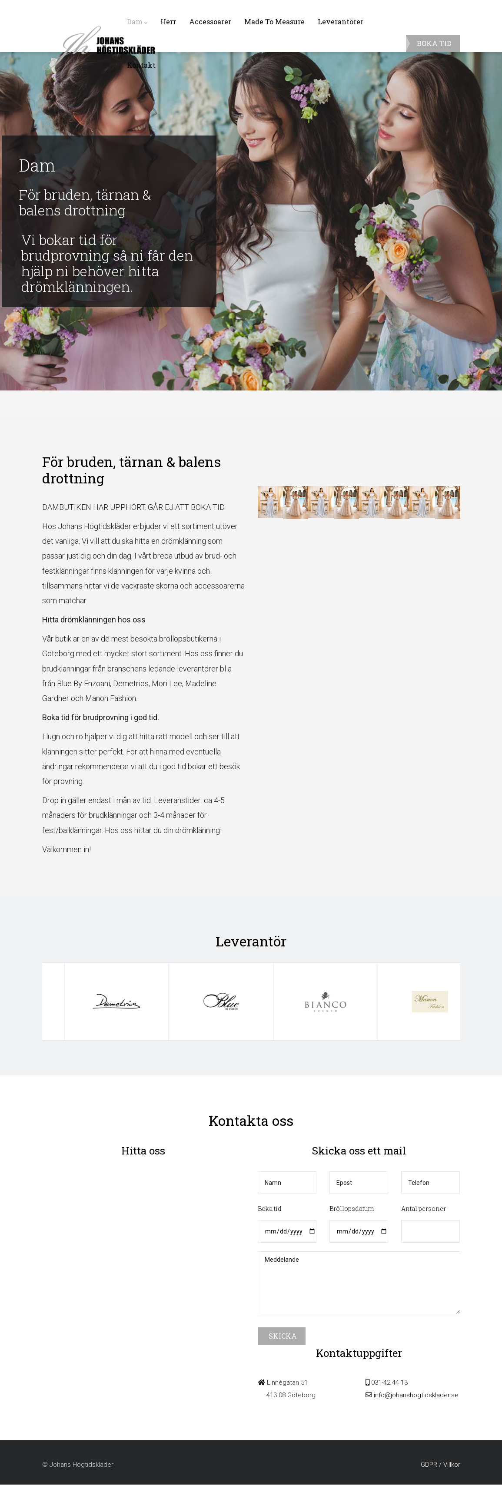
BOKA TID (434, 43)
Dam (137, 22)
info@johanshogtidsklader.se (415, 1395)
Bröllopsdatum (351, 1208)
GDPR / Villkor (440, 1464)
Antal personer (423, 1208)
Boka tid (270, 1208)
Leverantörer (340, 21)
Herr (168, 21)
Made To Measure (274, 21)
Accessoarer (210, 21)
